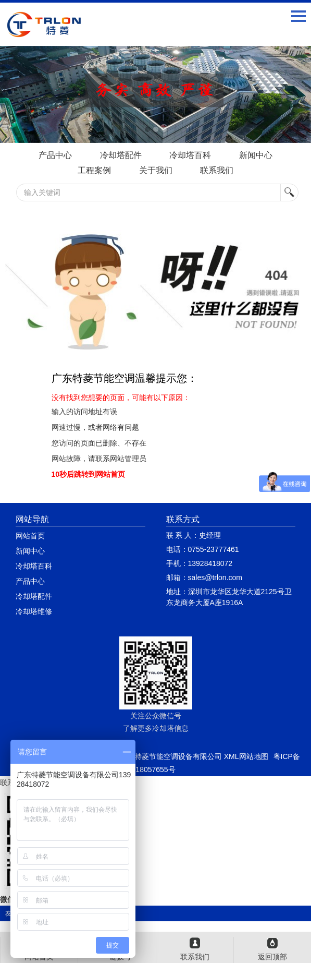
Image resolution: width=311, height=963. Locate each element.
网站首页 (30, 536)
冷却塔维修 (34, 611)
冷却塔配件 (121, 155)
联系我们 (216, 170)
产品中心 (55, 155)
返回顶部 (272, 957)
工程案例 (94, 170)
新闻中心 (255, 155)
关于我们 (155, 170)
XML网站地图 (246, 756)
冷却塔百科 (190, 155)
